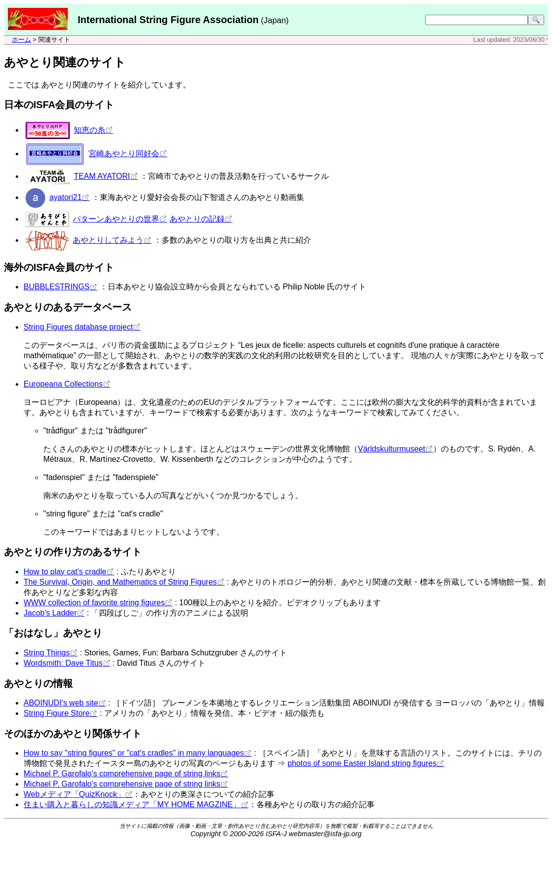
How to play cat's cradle (65, 571)
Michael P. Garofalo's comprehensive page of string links (122, 773)
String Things (47, 653)
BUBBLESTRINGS (56, 287)
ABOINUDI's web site (61, 703)
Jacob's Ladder (50, 613)
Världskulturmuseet (391, 449)
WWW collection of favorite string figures (94, 602)
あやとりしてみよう (108, 240)
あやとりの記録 (197, 219)
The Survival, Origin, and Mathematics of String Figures (120, 582)
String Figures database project (78, 327)
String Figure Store (56, 713)
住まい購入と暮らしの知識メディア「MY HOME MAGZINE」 (132, 804)
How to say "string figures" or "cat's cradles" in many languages (134, 753)
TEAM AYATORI (102, 176)
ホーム (21, 39)
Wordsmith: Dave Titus (63, 663)
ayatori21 (65, 197)
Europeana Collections (63, 384)
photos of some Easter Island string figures (362, 763)
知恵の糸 (89, 130)
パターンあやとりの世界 (116, 219)
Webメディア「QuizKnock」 (74, 794)
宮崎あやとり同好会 (123, 153)
